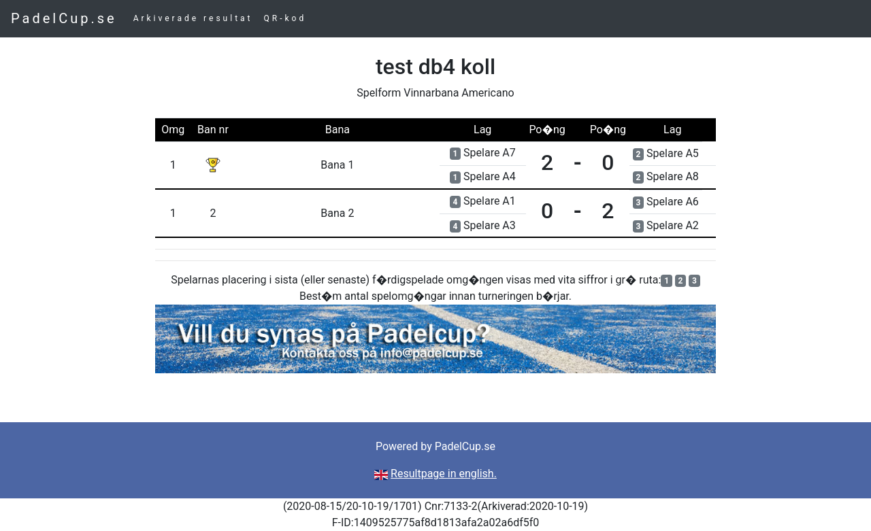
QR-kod (285, 18)
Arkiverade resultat (193, 18)
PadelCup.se (64, 18)
